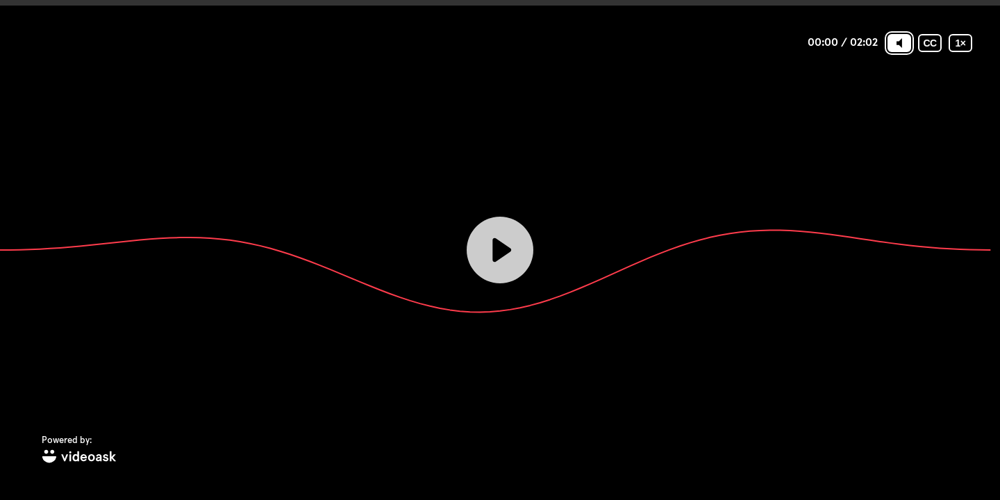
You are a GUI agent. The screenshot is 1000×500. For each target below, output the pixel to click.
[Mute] (899, 43)
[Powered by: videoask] (79, 450)
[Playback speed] (960, 43)
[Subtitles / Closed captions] (930, 43)
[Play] (500, 250)
